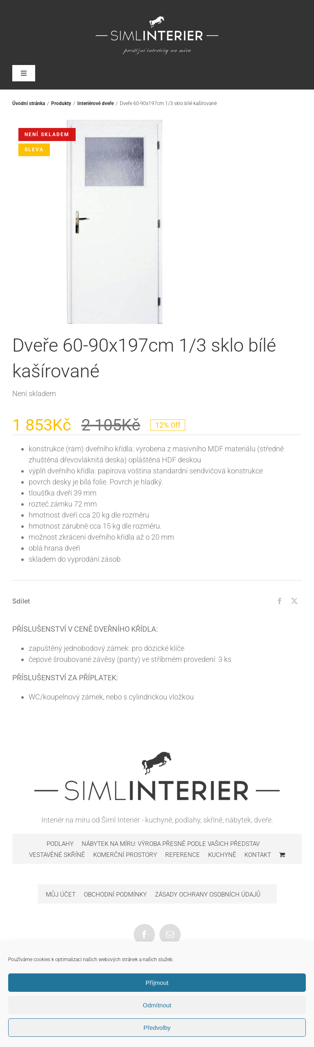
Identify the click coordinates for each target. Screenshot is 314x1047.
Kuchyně (222, 855)
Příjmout (157, 982)
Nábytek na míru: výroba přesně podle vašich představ (171, 843)
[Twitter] (294, 601)
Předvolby (157, 1027)
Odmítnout (157, 1005)
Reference (182, 855)
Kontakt (257, 855)
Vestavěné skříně (57, 855)
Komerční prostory (125, 855)
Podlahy (60, 843)
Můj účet (61, 894)
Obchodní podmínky (115, 894)
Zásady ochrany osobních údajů (207, 894)
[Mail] (170, 934)
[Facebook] (279, 601)
